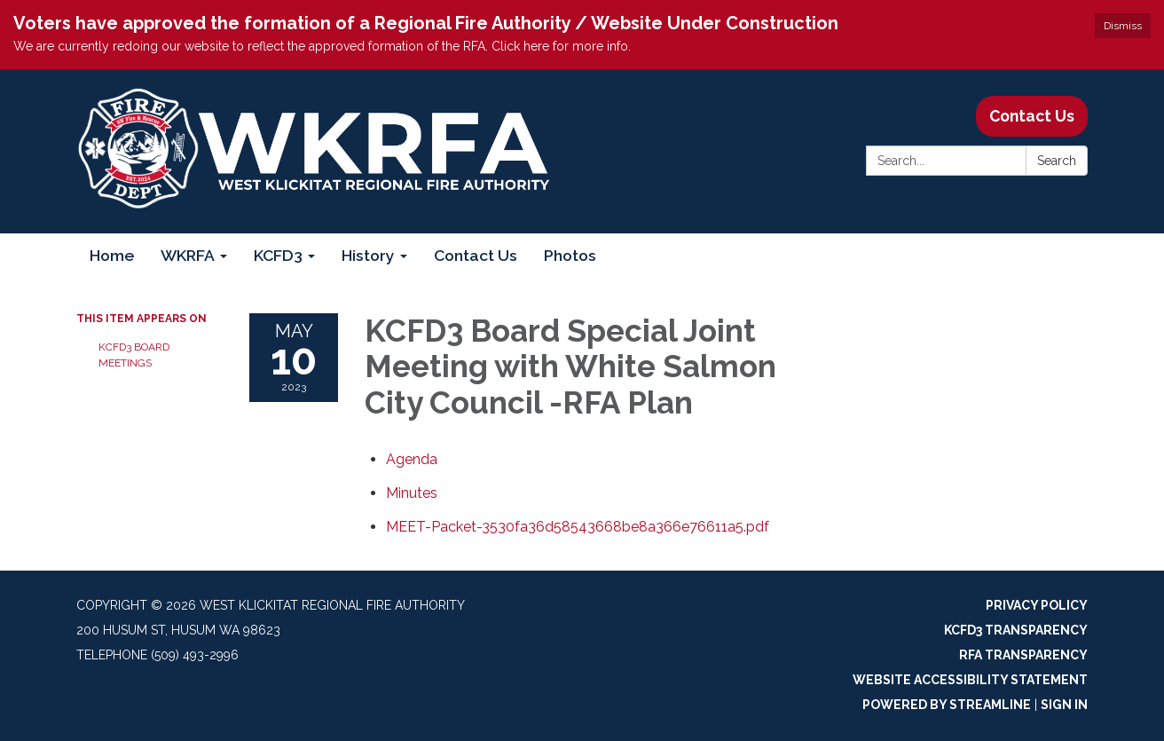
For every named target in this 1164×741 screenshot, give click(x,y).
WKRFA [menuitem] (188, 255)
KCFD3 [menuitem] (278, 255)
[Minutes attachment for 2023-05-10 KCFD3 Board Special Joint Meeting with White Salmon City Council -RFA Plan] (411, 493)
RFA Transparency (1023, 655)
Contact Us (1031, 115)
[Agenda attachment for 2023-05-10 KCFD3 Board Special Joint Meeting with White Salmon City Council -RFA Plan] (411, 459)
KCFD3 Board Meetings (133, 355)
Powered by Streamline (946, 705)
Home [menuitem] (112, 255)
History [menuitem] (368, 255)
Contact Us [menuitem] (475, 255)
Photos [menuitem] (570, 255)
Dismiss (1123, 26)
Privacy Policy (1037, 605)
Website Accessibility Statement (970, 680)
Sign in (1064, 705)
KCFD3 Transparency (1016, 630)
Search (1056, 161)
